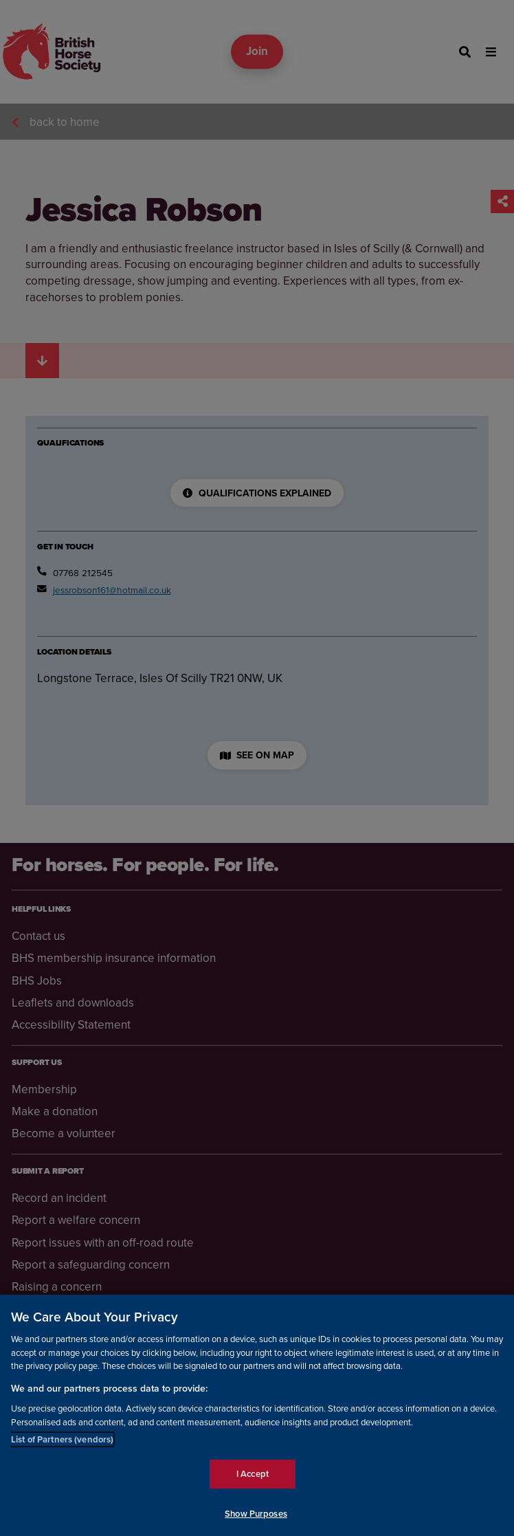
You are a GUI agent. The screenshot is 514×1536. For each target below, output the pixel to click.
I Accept (252, 1483)
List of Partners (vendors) (62, 1449)
